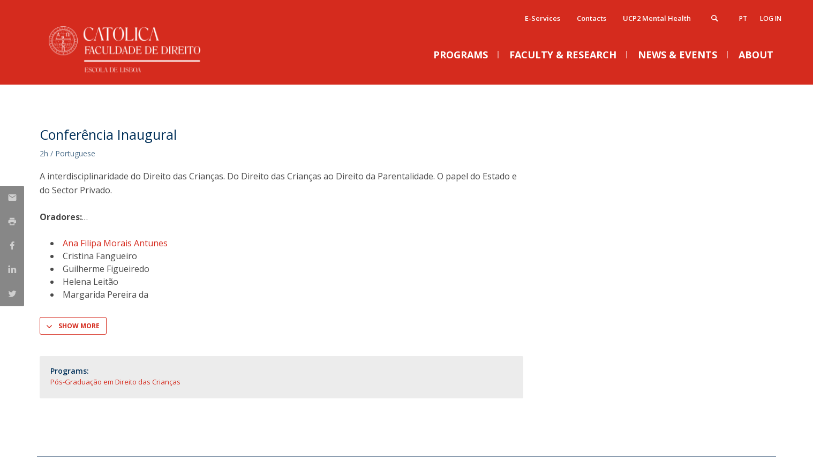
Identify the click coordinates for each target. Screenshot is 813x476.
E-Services (542, 18)
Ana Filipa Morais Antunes (115, 243)
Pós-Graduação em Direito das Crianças (115, 382)
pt (743, 18)
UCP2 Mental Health (657, 18)
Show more (79, 325)
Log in (770, 18)
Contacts (591, 18)
